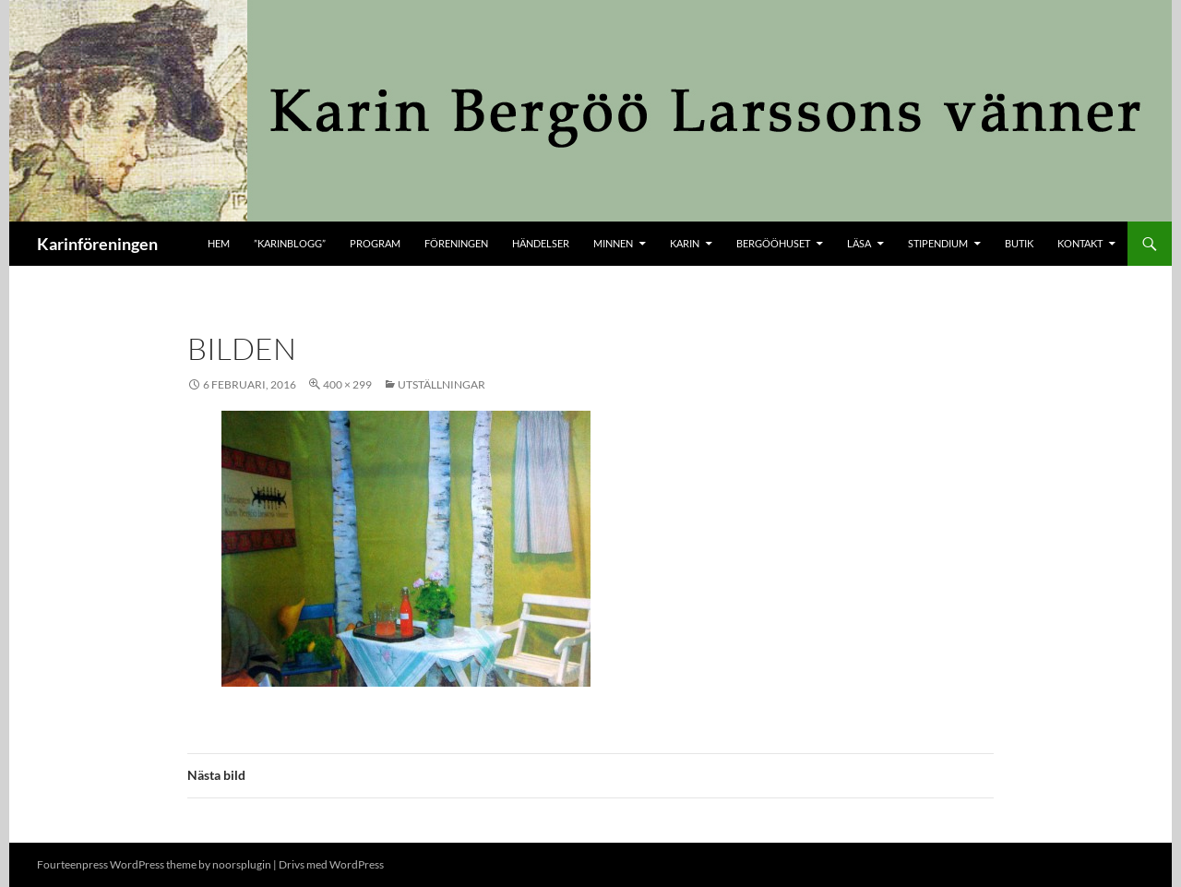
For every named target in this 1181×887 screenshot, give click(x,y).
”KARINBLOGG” (290, 243)
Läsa (859, 243)
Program (375, 243)
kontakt (1080, 243)
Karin (684, 243)
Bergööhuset (773, 243)
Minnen (613, 243)
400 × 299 (347, 384)
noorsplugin (241, 864)
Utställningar (441, 384)
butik (1019, 243)
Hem (219, 243)
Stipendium (938, 243)
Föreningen (456, 243)
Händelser (540, 243)
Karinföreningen (97, 244)
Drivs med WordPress (331, 864)
